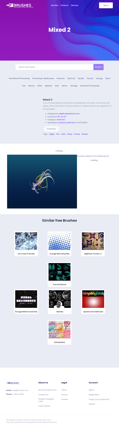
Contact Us (43, 395)
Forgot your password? (99, 400)
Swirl (57, 86)
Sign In (106, 5)
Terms (64, 391)
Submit (92, 405)
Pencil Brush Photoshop (19, 79)
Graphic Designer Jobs (46, 401)
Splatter (48, 86)
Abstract (71, 79)
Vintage (73, 86)
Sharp (69, 135)
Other (39, 86)
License (64, 400)
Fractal (90, 79)
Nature (31, 86)
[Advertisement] (59, 40)
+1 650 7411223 (18, 395)
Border (81, 79)
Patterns (64, 5)
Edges (52, 135)
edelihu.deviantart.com (69, 114)
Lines (63, 135)
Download (51, 129)
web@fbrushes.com (19, 391)
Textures (74, 5)
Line (23, 86)
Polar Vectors (44, 407)
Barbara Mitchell (66, 123)
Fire (57, 135)
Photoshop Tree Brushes (43, 79)
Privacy (64, 395)
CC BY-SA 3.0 (60, 117)
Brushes (54, 5)
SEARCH (98, 67)
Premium (61, 79)
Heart (107, 79)
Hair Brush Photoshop (89, 86)
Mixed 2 (47, 100)
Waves (85, 135)
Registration (94, 395)
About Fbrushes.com (47, 391)
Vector (64, 86)
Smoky (77, 135)
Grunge (99, 79)
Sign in (91, 391)
